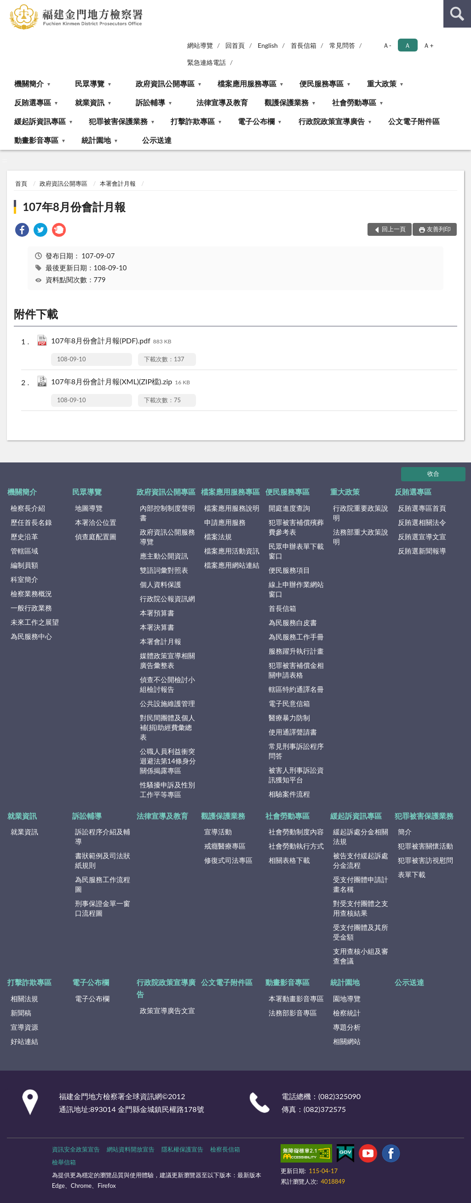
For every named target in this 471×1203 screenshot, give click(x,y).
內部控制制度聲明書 (167, 513)
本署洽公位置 (95, 522)
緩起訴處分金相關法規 (360, 836)
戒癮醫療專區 (225, 846)
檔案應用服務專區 (247, 83)
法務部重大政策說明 (360, 537)
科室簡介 (24, 579)
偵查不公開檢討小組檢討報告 (167, 684)
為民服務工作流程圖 (102, 884)
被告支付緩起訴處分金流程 (360, 860)
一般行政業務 (31, 608)
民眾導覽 (89, 83)
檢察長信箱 (225, 1149)
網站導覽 (200, 45)
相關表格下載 (289, 860)
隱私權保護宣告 (182, 1149)
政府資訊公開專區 (165, 83)
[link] (22, 231)
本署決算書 (157, 627)
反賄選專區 (32, 102)
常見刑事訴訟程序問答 (296, 751)
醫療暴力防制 (289, 717)
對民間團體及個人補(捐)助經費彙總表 (167, 727)
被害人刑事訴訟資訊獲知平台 (296, 775)
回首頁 (235, 45)
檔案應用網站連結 (231, 565)
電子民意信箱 (289, 703)
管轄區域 (24, 551)
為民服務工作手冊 (296, 637)
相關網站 (347, 1041)
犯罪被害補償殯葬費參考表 (296, 527)
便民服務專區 (321, 83)
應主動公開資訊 (164, 556)
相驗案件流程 (289, 794)
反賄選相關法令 (422, 522)
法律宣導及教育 (222, 102)
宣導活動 (218, 831)
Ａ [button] (407, 45)
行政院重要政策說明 (360, 513)
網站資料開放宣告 (131, 1149)
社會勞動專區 (354, 102)
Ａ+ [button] (428, 45)
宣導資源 (24, 1027)
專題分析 (347, 1027)
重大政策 (381, 83)
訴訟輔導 (150, 102)
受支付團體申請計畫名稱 (360, 884)
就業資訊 (89, 102)
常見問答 (342, 45)
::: (7, 7)
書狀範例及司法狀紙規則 (102, 860)
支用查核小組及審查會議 (360, 956)
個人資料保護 (160, 584)
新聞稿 (21, 1013)
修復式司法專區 (228, 860)
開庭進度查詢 (289, 508)
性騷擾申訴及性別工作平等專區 (167, 789)
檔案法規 (218, 536)
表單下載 (411, 874)
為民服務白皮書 (293, 622)
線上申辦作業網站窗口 (296, 589)
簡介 (405, 831)
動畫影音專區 (36, 140)
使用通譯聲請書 (293, 732)
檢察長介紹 (28, 508)
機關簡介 (29, 83)
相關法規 (24, 998)
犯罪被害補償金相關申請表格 (296, 670)
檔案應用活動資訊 (231, 551)
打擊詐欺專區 (193, 121)
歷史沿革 (24, 536)
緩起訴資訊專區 (40, 121)
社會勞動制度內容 (296, 831)
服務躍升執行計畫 (296, 651)
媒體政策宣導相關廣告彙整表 (167, 660)
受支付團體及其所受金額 (360, 932)
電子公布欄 (256, 121)
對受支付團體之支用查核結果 (360, 908)
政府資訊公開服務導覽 (167, 537)
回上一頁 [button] (394, 229)
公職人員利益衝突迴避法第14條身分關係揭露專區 (168, 761)
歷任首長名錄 (31, 522)
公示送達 (157, 140)
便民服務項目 (289, 570)
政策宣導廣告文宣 (167, 1010)
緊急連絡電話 (206, 62)
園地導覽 (347, 998)
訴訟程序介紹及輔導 (102, 836)
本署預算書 (157, 613)
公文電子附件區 (414, 121)
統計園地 (96, 140)
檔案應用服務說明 (231, 508)
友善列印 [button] (439, 229)
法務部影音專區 (293, 1013)
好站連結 (24, 1041)
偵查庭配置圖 (95, 536)
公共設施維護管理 (167, 703)
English (268, 45)
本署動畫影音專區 (296, 998)
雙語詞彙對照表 (164, 570)
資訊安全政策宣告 (76, 1149)
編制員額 (24, 565)
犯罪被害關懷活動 (425, 846)
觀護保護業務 (286, 102)
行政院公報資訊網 (167, 598)
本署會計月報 (118, 183)
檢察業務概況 (31, 593)
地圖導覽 (89, 508)
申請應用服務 (225, 522)
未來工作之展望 (35, 622)
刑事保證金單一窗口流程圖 (102, 908)
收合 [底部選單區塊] (433, 473)
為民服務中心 (31, 636)
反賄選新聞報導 (422, 551)
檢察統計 (347, 1013)
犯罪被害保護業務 (118, 121)
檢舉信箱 (64, 1162)
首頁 (21, 183)
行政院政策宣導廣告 (332, 121)
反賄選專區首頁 (422, 508)
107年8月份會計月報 (74, 206)
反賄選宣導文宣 (422, 536)
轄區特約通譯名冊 (296, 689)
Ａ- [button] (387, 45)
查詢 (457, 14)
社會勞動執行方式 (296, 846)
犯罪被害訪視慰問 (425, 860)
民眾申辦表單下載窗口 (296, 551)
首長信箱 (303, 45)
